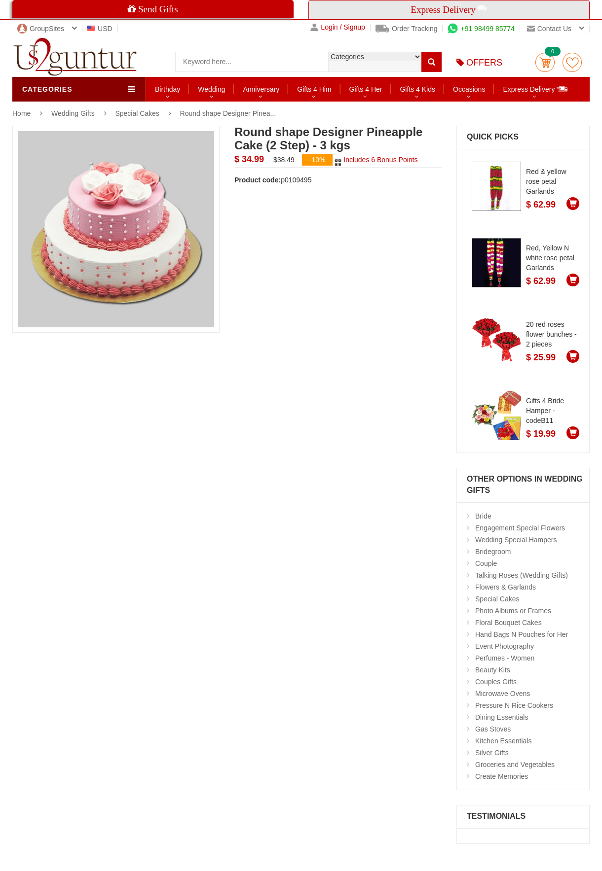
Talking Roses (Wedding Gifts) (521, 575)
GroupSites (40, 29)
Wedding (211, 89)
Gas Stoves (493, 729)
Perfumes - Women (504, 658)
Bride (483, 516)
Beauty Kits (492, 670)
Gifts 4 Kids (417, 89)
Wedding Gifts (74, 113)
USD (100, 29)
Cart (545, 62)
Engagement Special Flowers (520, 528)
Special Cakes (137, 113)
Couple (486, 563)
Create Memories (501, 776)
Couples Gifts (496, 682)
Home (21, 113)
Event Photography (504, 646)
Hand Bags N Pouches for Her (521, 634)
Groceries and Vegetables (515, 764)
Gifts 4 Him (314, 89)
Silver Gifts (492, 753)
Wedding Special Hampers (516, 540)
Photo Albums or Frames (513, 611)
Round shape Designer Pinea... (228, 113)
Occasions (469, 89)
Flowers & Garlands (505, 587)
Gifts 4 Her (365, 89)
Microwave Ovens (502, 693)
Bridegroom (493, 552)
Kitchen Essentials (503, 741)
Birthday (167, 89)
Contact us (549, 29)
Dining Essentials (501, 717)
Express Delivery (535, 89)
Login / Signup (337, 27)
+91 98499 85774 (481, 29)
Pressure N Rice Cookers (514, 705)
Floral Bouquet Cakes (508, 623)
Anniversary (261, 89)
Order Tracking (407, 29)
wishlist (572, 62)
